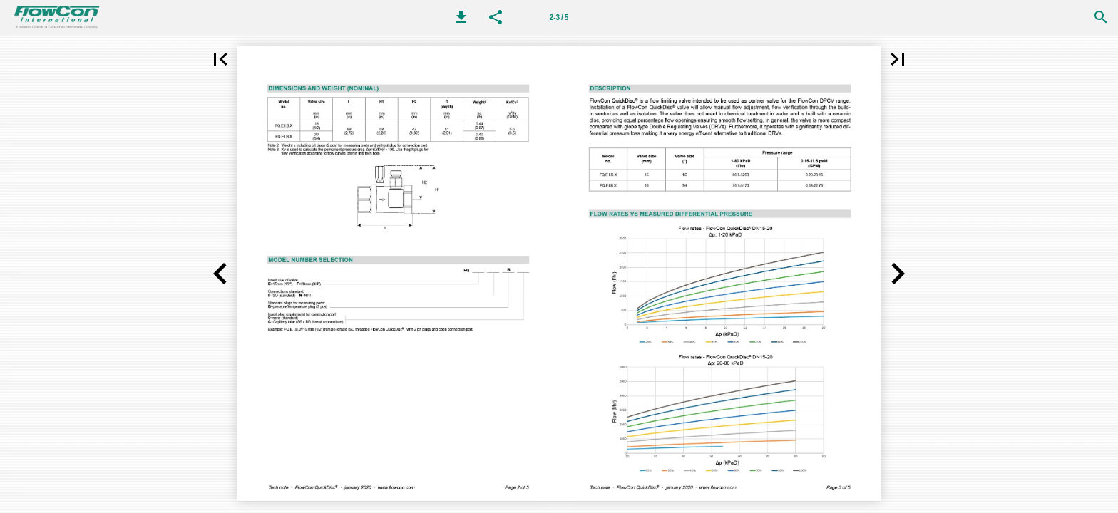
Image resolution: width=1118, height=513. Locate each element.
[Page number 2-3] (559, 17)
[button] (461, 17)
